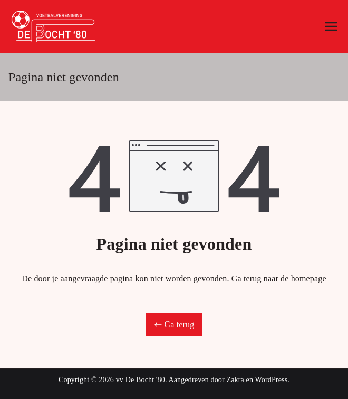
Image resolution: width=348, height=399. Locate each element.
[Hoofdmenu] (331, 26)
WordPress (271, 380)
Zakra (235, 380)
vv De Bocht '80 (140, 380)
